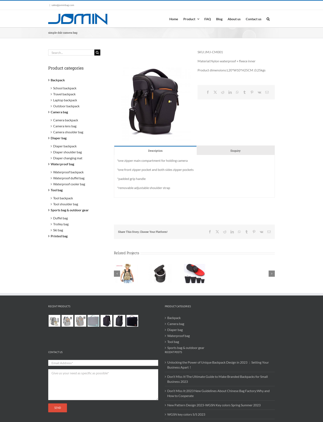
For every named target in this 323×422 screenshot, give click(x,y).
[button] (268, 18)
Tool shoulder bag (65, 204)
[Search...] (71, 53)
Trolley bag (61, 224)
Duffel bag (60, 218)
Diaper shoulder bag (67, 152)
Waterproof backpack (68, 172)
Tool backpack (63, 198)
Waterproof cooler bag (69, 184)
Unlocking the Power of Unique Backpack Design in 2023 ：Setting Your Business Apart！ (218, 364)
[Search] (97, 53)
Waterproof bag (62, 164)
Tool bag (57, 190)
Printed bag (59, 236)
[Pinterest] (252, 92)
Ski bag (58, 230)
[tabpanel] (194, 176)
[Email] (267, 92)
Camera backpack (65, 120)
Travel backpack (64, 94)
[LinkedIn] (230, 92)
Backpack (58, 80)
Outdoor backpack (66, 106)
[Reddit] (222, 92)
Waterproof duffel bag (68, 178)
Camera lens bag (64, 126)
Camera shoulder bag (68, 132)
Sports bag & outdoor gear (70, 210)
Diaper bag (59, 138)
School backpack (64, 88)
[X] (215, 92)
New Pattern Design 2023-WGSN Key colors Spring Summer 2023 (214, 405)
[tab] (155, 150)
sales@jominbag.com (62, 5)
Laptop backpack (65, 100)
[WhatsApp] (237, 92)
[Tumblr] (244, 92)
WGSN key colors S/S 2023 (186, 414)
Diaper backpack (65, 146)
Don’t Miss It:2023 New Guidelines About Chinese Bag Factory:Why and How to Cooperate (218, 393)
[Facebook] (208, 92)
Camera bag (59, 112)
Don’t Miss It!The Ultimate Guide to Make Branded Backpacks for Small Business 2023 (217, 379)
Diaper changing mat (67, 158)
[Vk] (259, 92)
